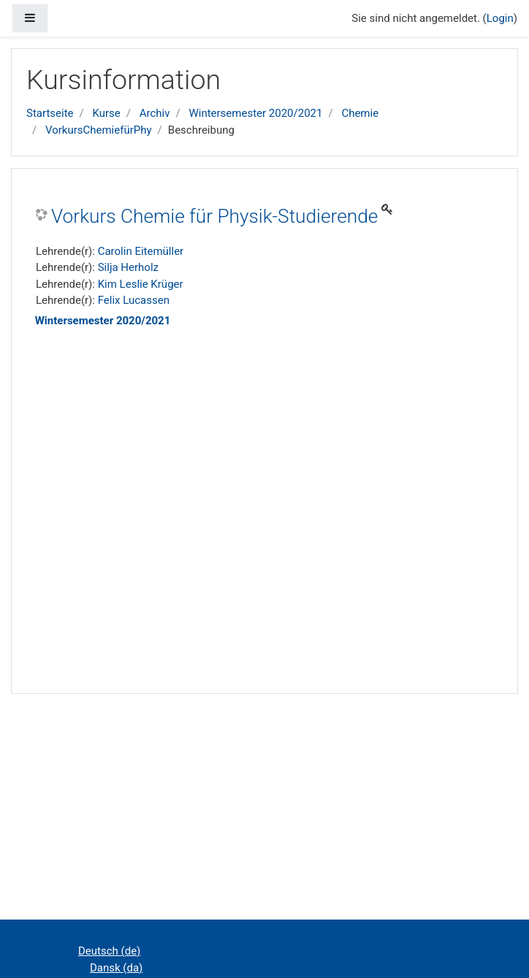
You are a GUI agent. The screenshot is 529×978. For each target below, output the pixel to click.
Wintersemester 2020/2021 (255, 113)
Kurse (106, 113)
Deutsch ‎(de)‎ (109, 951)
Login (500, 18)
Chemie (359, 113)
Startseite (50, 113)
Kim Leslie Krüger (140, 284)
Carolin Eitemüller (141, 251)
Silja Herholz (128, 267)
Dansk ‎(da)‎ (116, 967)
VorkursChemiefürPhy (98, 130)
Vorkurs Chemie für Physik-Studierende (214, 216)
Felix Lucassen (134, 300)
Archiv (155, 113)
